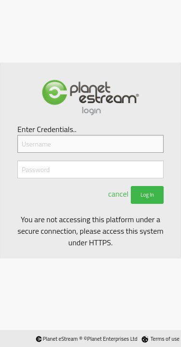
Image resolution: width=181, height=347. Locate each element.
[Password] (90, 169)
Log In (147, 195)
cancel (118, 194)
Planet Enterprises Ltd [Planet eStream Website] (112, 338)
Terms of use (165, 338)
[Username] (90, 144)
